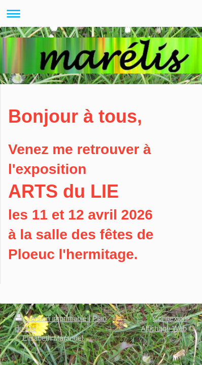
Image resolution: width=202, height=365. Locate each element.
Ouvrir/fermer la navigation (101, 13)
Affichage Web (164, 328)
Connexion (170, 318)
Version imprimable (52, 318)
